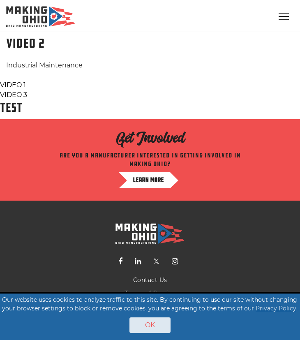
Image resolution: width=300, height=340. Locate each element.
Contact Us (150, 280)
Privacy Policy (276, 308)
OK (150, 325)
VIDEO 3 (13, 95)
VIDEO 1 (13, 85)
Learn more (148, 180)
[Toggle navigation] (284, 16)
